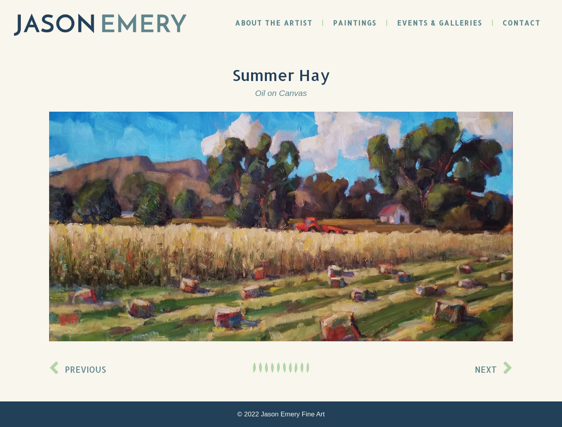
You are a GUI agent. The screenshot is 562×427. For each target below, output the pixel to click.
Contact (521, 22)
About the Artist (273, 22)
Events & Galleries (439, 22)
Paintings (355, 22)
